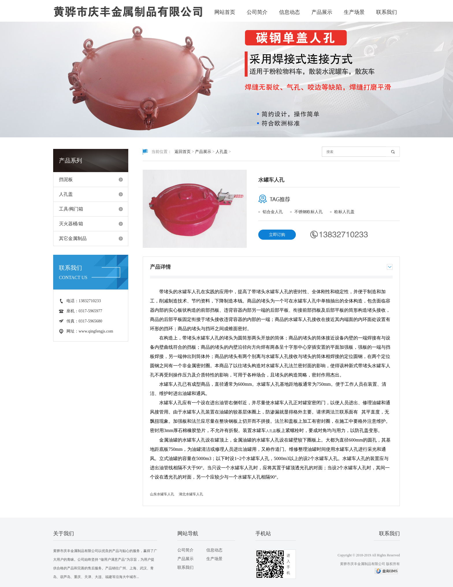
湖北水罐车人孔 (191, 494)
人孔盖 (66, 194)
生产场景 (354, 12)
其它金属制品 (73, 238)
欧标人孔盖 (344, 212)
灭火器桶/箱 (71, 223)
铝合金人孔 (273, 212)
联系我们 (386, 12)
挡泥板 (66, 179)
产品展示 (321, 12)
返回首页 (182, 151)
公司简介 (257, 12)
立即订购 (277, 234)
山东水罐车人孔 (162, 494)
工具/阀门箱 (71, 208)
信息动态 (289, 12)
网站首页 (224, 12)
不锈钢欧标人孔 (308, 212)
